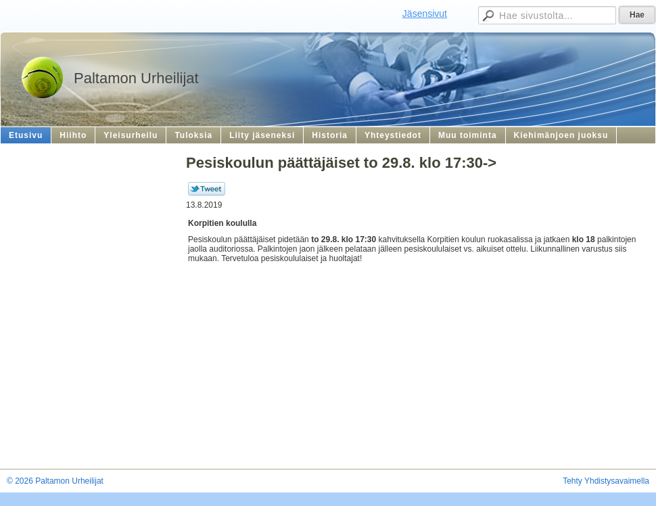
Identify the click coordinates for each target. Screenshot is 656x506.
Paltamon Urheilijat (136, 78)
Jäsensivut (424, 13)
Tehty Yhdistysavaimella (606, 481)
